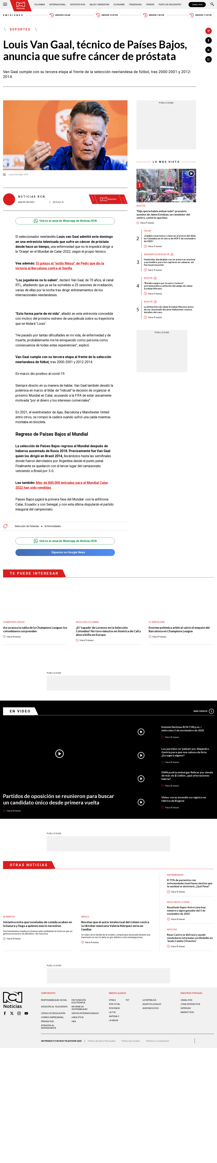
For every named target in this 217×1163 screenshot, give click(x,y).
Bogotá (140, 205)
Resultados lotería (178, 902)
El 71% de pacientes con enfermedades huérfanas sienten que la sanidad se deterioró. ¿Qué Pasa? (189, 883)
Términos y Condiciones (157, 1041)
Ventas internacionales (85, 1013)
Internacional (57, 4)
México (85, 916)
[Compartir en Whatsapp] (208, 59)
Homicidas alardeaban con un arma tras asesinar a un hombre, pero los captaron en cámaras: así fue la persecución (169, 262)
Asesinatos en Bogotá (156, 254)
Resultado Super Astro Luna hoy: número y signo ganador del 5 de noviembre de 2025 (186, 910)
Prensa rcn (47, 1021)
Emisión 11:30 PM (201, 15)
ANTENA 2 (114, 1016)
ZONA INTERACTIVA (190, 1004)
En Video (20, 711)
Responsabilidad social (54, 1000)
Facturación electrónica (79, 1001)
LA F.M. (112, 1012)
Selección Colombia (87, 622)
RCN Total (114, 1004)
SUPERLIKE (186, 1008)
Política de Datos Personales (101, 1041)
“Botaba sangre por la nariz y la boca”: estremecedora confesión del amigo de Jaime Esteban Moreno (168, 286)
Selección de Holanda (27, 526)
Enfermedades (53, 526)
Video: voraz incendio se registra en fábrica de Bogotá (183, 799)
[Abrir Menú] (5, 4)
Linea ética (78, 1017)
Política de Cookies (131, 1041)
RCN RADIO (114, 1008)
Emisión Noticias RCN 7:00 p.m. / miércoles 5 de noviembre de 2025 (182, 728)
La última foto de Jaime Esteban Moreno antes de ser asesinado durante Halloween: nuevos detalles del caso (169, 309)
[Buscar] (212, 5)
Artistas (172, 929)
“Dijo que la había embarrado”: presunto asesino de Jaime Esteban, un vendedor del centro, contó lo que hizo (163, 214)
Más (204, 711)
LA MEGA (113, 1020)
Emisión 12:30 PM (107, 15)
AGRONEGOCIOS (150, 1008)
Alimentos (9, 916)
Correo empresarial (52, 1017)
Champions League (14, 622)
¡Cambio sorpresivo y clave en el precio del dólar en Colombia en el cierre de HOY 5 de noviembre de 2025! (170, 238)
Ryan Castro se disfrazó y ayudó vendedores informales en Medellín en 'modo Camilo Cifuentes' (190, 937)
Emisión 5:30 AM (60, 15)
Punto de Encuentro (170, 4)
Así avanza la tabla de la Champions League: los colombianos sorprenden (35, 629)
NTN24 (112, 1000)
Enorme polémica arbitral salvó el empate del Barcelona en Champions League (179, 629)
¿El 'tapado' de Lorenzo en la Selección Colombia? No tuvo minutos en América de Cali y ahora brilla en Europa (108, 631)
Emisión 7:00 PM (153, 15)
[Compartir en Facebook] (208, 40)
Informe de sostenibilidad (79, 1007)
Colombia (39, 4)
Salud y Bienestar (99, 4)
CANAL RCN (197, 4)
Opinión (150, 4)
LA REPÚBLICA (149, 1000)
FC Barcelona (157, 622)
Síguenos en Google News (65, 552)
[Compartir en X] (208, 50)
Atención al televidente (54, 1006)
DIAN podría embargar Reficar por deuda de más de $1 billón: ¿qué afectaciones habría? (187, 775)
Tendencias (135, 4)
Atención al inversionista (48, 1026)
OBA (74, 1021)
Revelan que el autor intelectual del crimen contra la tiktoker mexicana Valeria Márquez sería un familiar (115, 925)
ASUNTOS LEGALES (151, 1004)
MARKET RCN (187, 1012)
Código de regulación (53, 1013)
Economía (119, 4)
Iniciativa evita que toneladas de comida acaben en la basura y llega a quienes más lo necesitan (37, 923)
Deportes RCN (77, 4)
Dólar (147, 231)
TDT (127, 1000)
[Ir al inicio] (20, 5)
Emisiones (13, 15)
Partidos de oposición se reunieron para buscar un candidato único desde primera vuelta (58, 799)
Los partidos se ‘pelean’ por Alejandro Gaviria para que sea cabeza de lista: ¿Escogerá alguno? (185, 752)
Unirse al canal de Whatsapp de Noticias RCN (65, 221)
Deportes (20, 29)
